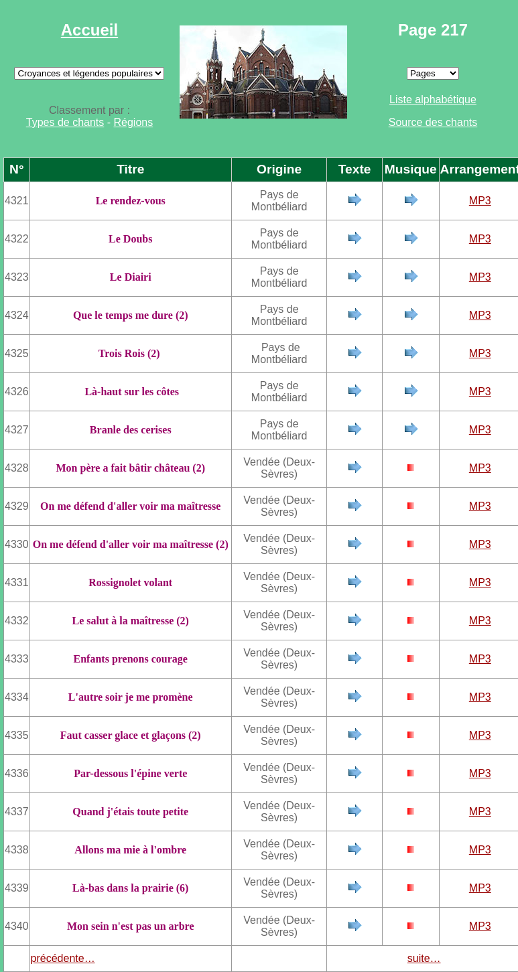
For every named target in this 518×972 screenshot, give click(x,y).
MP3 (480, 200)
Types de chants (65, 122)
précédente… (63, 958)
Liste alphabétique (432, 99)
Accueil (89, 30)
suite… (424, 958)
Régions (133, 122)
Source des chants (433, 122)
